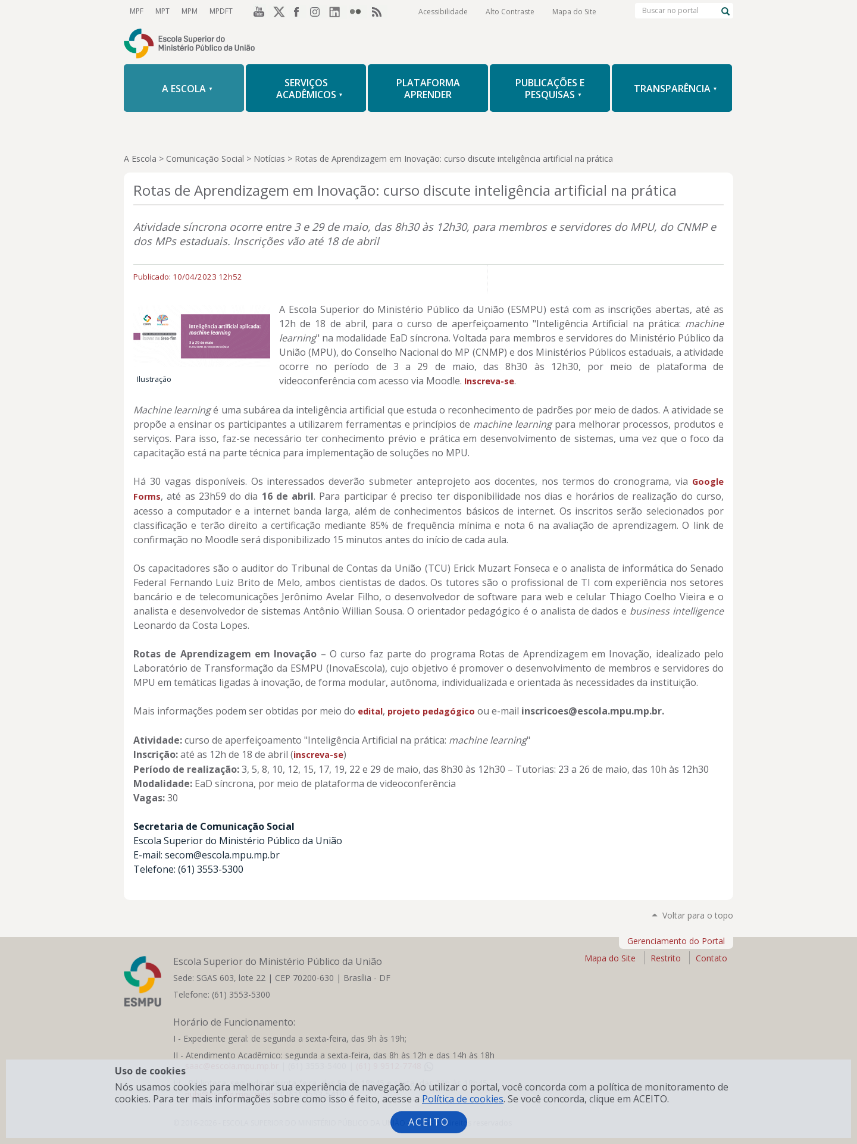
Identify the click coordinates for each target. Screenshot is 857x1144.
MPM (190, 11)
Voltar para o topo (697, 915)
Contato (711, 958)
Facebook (297, 11)
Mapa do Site (574, 12)
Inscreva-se (489, 381)
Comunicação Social (205, 158)
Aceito (428, 1122)
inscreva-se (318, 754)
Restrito (665, 958)
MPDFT (221, 11)
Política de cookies (462, 1098)
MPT (162, 11)
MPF (136, 11)
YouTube (257, 11)
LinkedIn (338, 11)
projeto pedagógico (431, 711)
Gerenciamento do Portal (676, 940)
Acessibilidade (443, 12)
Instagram (318, 11)
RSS (378, 11)
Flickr (358, 11)
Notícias (269, 158)
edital (370, 711)
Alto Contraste (510, 12)
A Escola (140, 158)
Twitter (277, 11)
